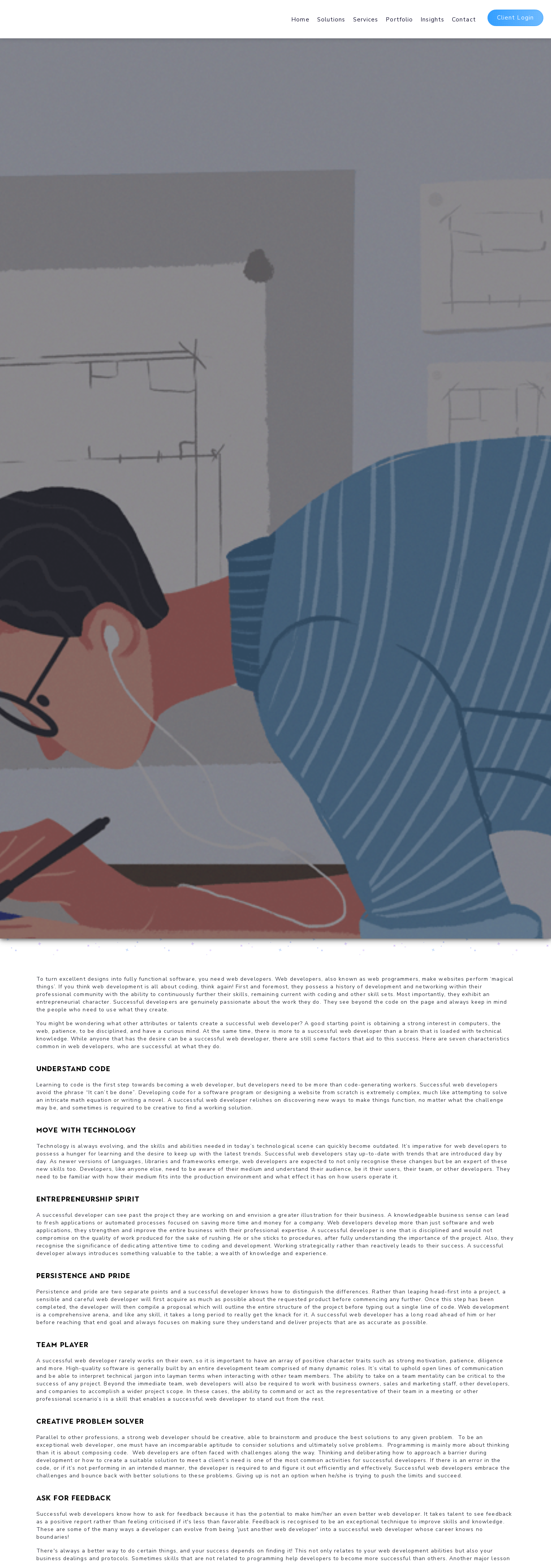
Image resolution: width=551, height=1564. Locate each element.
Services (365, 19)
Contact (464, 19)
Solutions (331, 19)
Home (300, 19)
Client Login (515, 17)
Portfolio (399, 19)
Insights (432, 19)
